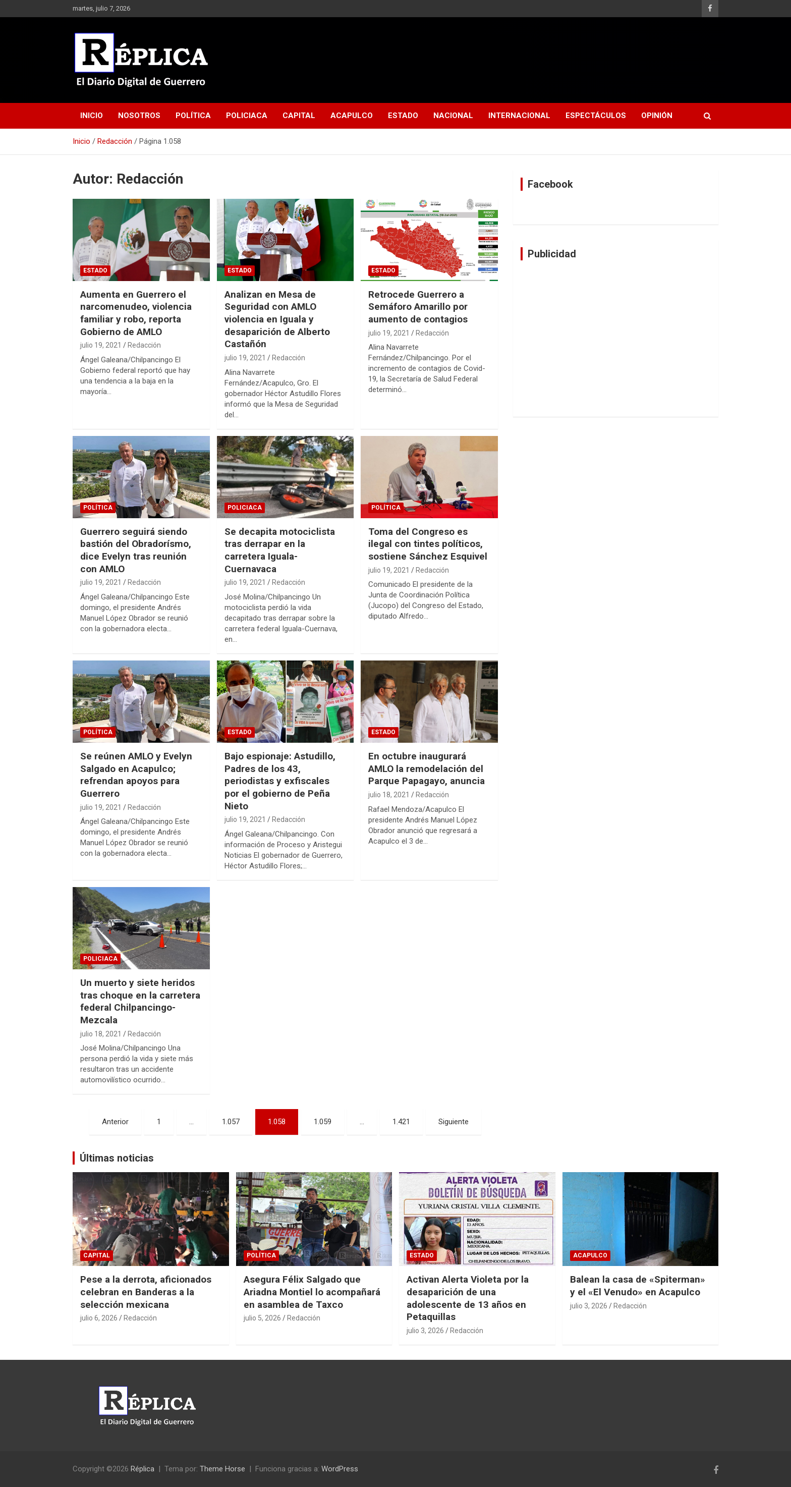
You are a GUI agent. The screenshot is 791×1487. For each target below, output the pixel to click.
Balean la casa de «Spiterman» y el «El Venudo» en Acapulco (637, 1286)
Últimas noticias (117, 1158)
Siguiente (453, 1121)
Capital (298, 115)
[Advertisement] (616, 338)
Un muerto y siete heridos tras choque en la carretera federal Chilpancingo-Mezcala (140, 1001)
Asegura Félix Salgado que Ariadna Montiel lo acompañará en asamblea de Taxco (312, 1292)
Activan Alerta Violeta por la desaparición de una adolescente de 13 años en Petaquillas (468, 1298)
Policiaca (246, 115)
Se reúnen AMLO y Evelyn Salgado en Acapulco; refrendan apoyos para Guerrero (136, 774)
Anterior (115, 1121)
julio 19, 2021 (101, 345)
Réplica (142, 1468)
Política (193, 115)
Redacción (144, 345)
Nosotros (139, 115)
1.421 (401, 1121)
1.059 (322, 1121)
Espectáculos (596, 115)
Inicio (91, 115)
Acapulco (351, 115)
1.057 (231, 1121)
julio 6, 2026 (99, 1318)
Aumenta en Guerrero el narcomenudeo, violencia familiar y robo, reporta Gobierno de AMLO (136, 313)
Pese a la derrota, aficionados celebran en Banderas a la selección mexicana (145, 1292)
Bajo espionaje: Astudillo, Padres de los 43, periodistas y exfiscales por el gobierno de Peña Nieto (279, 781)
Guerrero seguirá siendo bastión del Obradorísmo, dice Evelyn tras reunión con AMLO (135, 550)
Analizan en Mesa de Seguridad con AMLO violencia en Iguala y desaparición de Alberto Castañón (277, 319)
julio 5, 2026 (262, 1318)
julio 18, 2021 (389, 795)
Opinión (656, 115)
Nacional (453, 115)
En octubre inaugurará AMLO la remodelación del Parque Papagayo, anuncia (426, 768)
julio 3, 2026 (425, 1331)
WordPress (339, 1468)
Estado (403, 115)
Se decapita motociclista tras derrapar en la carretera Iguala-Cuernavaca (279, 550)
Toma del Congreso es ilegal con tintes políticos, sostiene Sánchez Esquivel (427, 544)
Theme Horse (222, 1468)
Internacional (519, 115)
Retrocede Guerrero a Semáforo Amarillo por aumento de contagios (418, 307)
